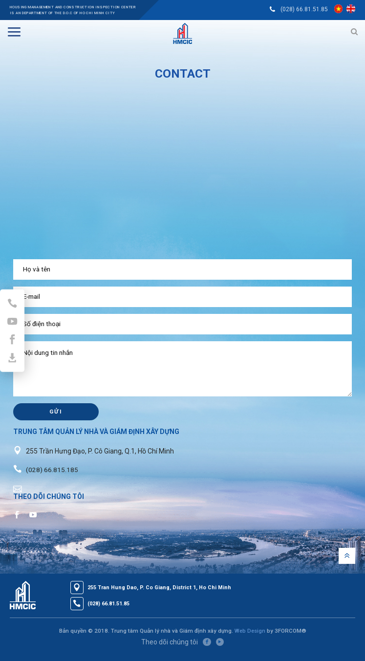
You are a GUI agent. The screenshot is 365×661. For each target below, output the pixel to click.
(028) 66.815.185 (52, 475)
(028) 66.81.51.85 (303, 9)
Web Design (250, 637)
